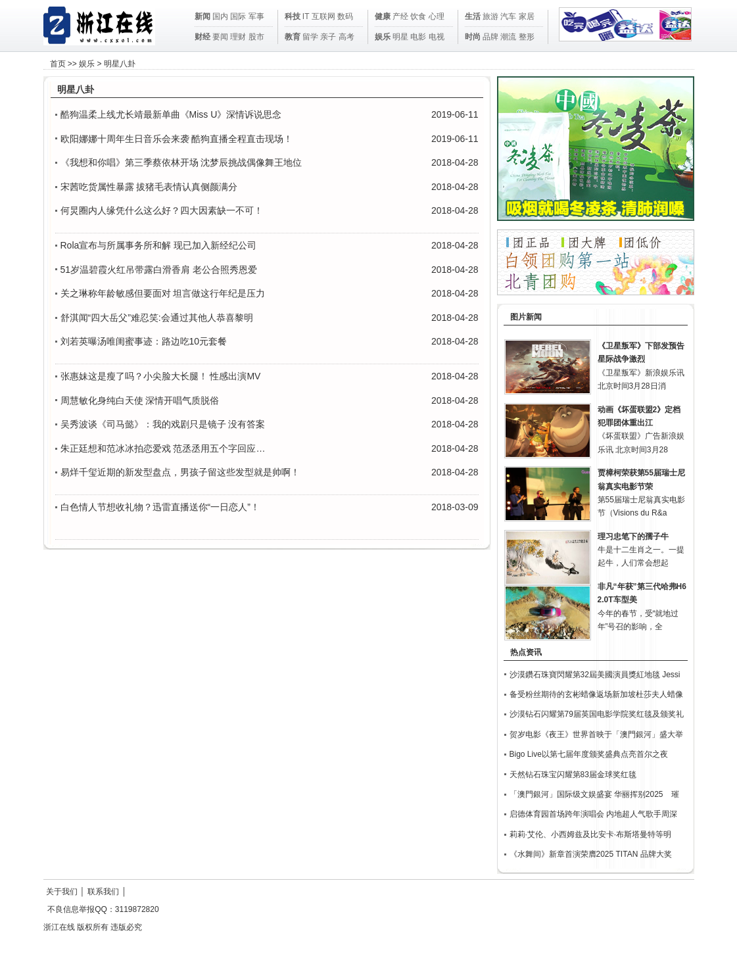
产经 (400, 16)
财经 (202, 36)
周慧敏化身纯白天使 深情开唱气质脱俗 (140, 400)
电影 (418, 36)
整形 (527, 36)
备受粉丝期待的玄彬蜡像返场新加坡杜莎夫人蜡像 (596, 694)
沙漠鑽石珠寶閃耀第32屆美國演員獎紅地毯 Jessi (595, 674)
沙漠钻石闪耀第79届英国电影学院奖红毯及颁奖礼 (597, 714)
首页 (58, 63)
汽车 (508, 16)
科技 (292, 16)
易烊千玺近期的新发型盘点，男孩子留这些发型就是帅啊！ (180, 472)
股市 (256, 36)
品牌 (490, 36)
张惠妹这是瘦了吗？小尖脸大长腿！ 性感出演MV (160, 376)
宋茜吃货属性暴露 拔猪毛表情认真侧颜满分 (149, 186)
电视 (436, 36)
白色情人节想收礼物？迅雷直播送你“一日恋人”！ (160, 507)
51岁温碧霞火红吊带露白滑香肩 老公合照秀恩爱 (158, 269)
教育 (292, 36)
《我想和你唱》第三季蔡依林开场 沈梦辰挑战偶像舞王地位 (181, 162)
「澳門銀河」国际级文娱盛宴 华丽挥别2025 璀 (594, 794)
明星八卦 (119, 63)
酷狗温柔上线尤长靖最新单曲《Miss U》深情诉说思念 (171, 114)
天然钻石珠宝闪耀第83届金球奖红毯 (573, 774)
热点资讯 (526, 652)
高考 (346, 36)
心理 (436, 16)
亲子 (328, 36)
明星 (400, 36)
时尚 (473, 36)
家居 (527, 16)
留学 (310, 36)
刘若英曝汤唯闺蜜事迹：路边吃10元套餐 (143, 341)
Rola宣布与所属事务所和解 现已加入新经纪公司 (158, 245)
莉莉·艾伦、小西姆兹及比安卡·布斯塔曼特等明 (591, 834)
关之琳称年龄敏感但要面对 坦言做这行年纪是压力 (163, 293)
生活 (473, 16)
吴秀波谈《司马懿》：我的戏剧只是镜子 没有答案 (163, 424)
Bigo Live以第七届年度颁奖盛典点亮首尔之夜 (589, 754)
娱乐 (383, 36)
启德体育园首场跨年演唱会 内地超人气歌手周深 (593, 814)
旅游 (490, 16)
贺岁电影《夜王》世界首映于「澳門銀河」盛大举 (596, 734)
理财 (238, 36)
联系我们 (103, 891)
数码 (345, 16)
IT (305, 16)
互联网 (323, 16)
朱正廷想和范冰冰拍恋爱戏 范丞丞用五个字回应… (163, 448)
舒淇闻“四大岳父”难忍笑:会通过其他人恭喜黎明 (156, 317)
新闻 (202, 16)
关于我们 (62, 891)
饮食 (418, 16)
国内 (220, 16)
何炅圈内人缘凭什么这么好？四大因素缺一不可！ (161, 210)
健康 (383, 16)
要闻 (220, 36)
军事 (256, 16)
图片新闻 (526, 317)
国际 (238, 16)
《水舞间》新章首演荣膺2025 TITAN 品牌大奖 (591, 854)
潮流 (508, 36)
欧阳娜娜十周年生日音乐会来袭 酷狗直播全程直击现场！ (176, 138)
